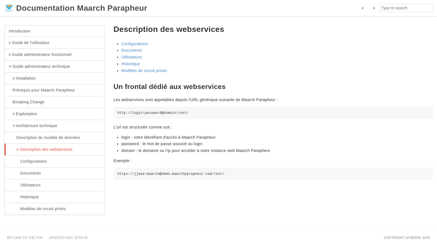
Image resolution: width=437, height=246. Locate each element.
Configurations (28, 161)
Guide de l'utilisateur (29, 43)
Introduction (19, 31)
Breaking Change (26, 102)
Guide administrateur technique (39, 66)
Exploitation (23, 114)
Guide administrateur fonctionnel (40, 55)
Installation (22, 78)
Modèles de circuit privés (37, 209)
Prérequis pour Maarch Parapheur (42, 90)
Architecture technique (33, 126)
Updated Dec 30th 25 (68, 238)
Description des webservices (41, 150)
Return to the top (25, 238)
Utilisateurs (25, 185)
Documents (25, 173)
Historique (24, 197)
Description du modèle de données (44, 138)
